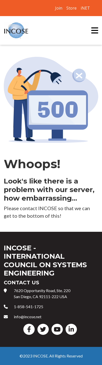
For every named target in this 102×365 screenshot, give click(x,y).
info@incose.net (27, 316)
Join (58, 8)
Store (71, 8)
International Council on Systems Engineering (16, 30)
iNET (85, 8)
